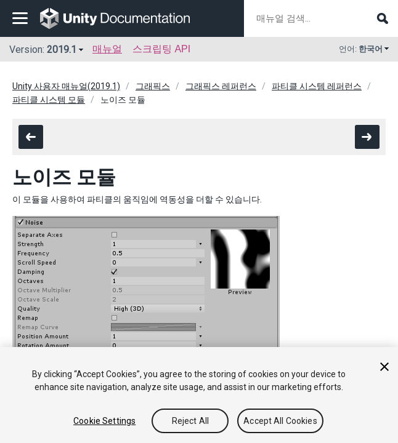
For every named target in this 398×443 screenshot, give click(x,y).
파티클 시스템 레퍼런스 (317, 86)
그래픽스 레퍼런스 (220, 86)
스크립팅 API (161, 49)
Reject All (190, 421)
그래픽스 (153, 86)
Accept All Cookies (280, 421)
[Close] (384, 366)
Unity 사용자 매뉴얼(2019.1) (66, 86)
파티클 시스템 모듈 (48, 100)
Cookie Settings (104, 421)
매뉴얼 (107, 49)
